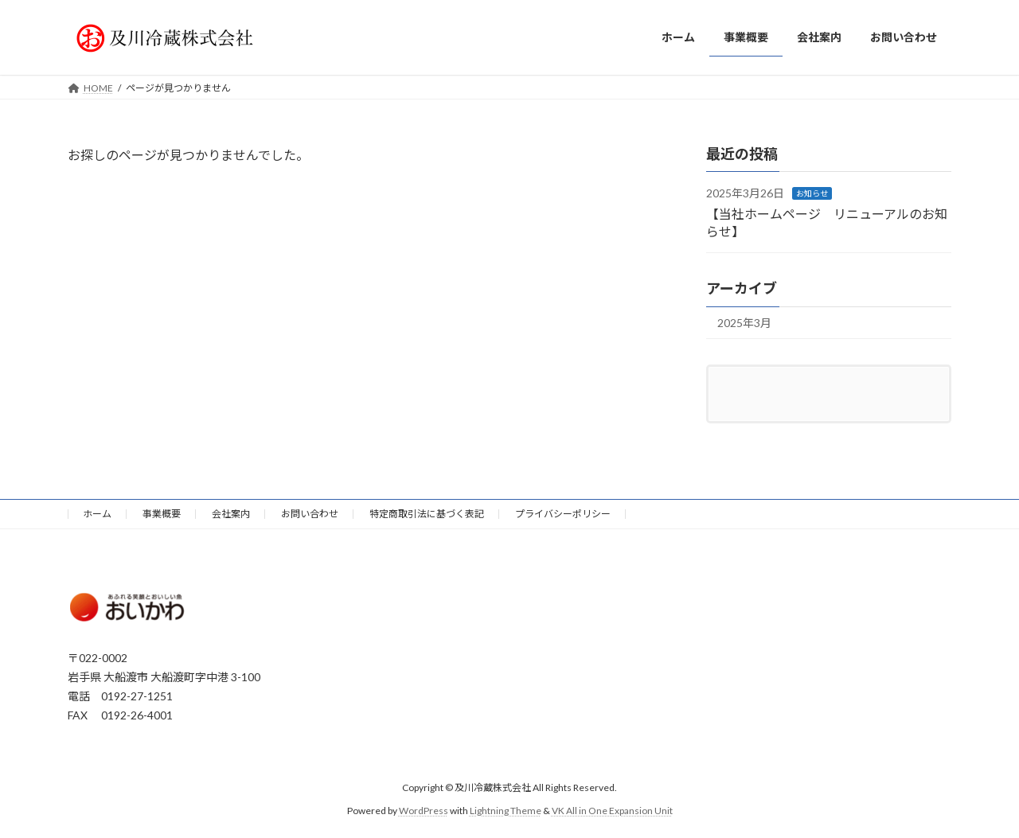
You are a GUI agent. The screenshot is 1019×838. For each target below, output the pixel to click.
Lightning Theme (505, 811)
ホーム (97, 514)
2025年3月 (744, 322)
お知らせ (812, 193)
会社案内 (231, 514)
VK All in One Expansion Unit (612, 811)
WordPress (423, 811)
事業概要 (162, 514)
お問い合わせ (309, 514)
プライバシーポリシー (563, 514)
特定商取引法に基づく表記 (426, 514)
